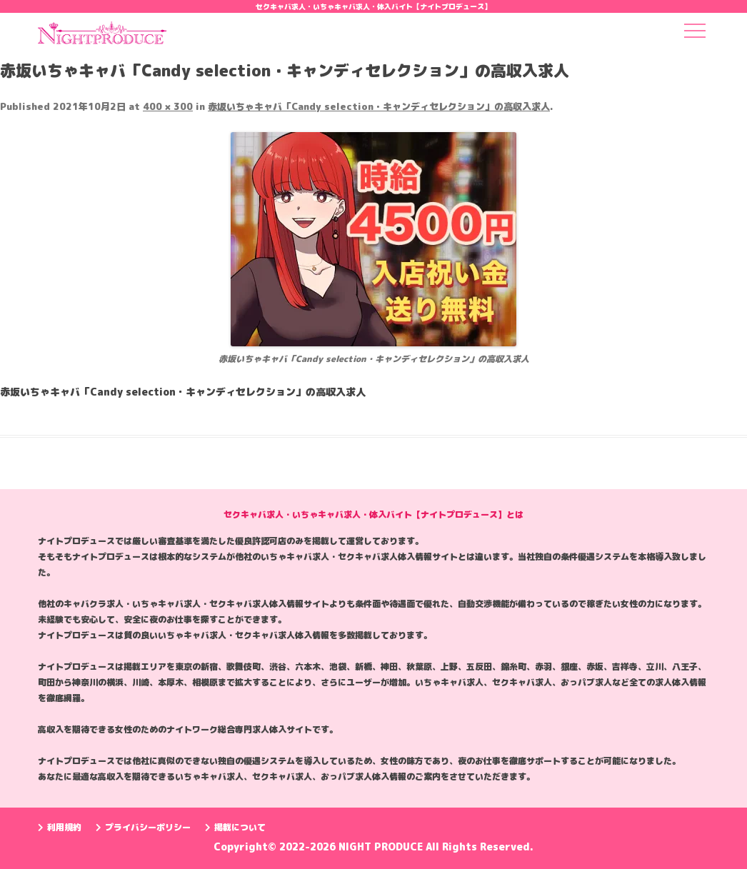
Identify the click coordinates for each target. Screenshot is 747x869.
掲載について (235, 827)
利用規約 (59, 827)
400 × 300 (168, 106)
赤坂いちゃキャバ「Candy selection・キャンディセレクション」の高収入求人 (379, 106)
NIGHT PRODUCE (382, 846)
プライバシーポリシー (143, 827)
